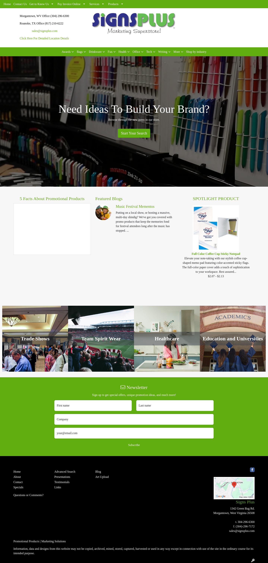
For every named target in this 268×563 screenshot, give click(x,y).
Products (113, 4)
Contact (18, 482)
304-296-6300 (246, 522)
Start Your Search (134, 133)
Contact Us (20, 4)
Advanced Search (64, 471)
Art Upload (102, 476)
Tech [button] (149, 51)
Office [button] (136, 51)
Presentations (62, 476)
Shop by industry (196, 51)
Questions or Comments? (28, 495)
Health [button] (123, 51)
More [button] (176, 51)
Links (57, 487)
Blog (98, 471)
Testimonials (62, 482)
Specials (18, 487)
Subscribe (134, 445)
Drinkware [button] (95, 51)
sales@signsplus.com (45, 30)
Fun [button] (110, 51)
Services (94, 4)
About (17, 476)
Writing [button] (162, 51)
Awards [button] (66, 51)
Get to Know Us (39, 4)
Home (7, 4)
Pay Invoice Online (69, 4)
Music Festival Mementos (135, 206)
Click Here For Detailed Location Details (44, 38)
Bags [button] (80, 51)
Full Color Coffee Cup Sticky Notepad (216, 253)
